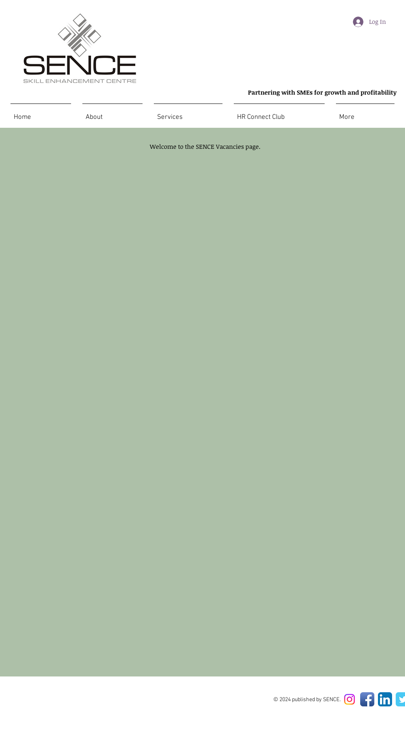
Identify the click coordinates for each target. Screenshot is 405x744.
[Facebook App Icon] (367, 699)
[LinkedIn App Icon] (385, 699)
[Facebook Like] (157, 700)
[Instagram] (349, 699)
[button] (365, 114)
